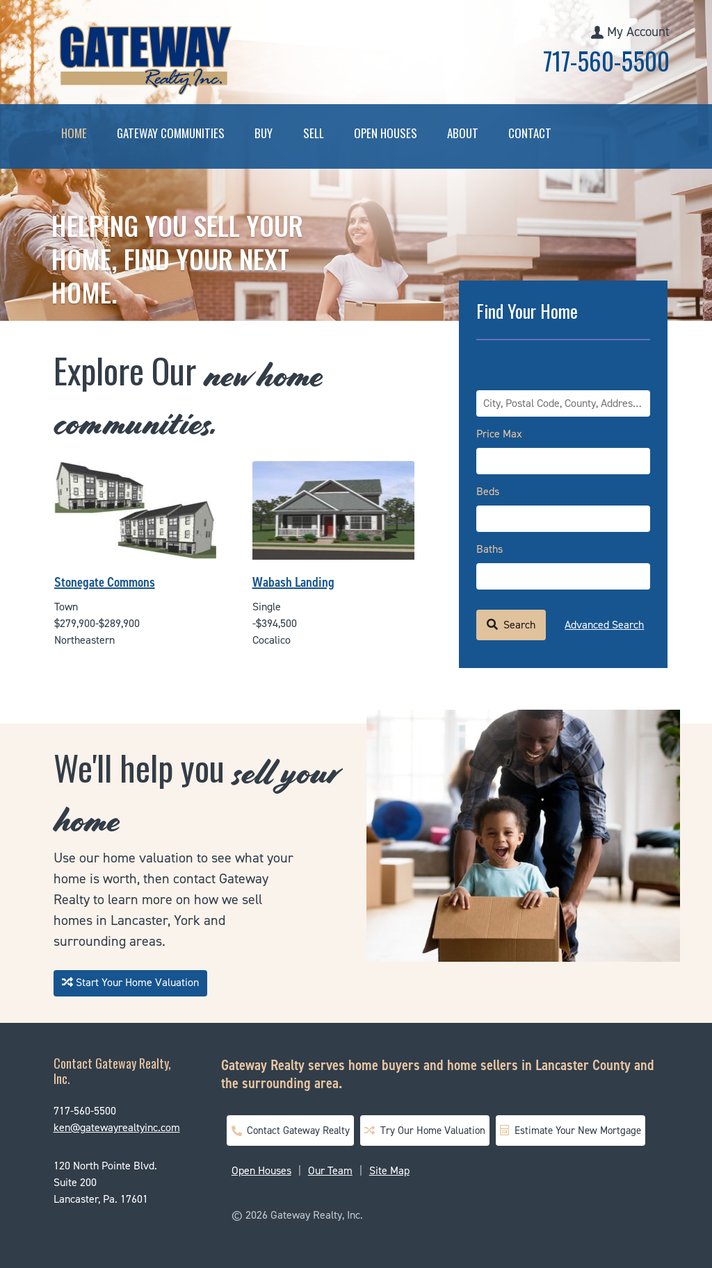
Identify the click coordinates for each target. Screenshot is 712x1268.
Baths (489, 549)
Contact (529, 133)
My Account (638, 31)
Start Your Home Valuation (130, 982)
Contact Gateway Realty (290, 1130)
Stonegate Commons (104, 582)
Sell (313, 133)
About (462, 133)
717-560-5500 (606, 60)
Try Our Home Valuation (424, 1130)
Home (74, 133)
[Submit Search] (511, 625)
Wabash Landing (293, 582)
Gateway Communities (171, 133)
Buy (263, 133)
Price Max (499, 433)
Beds (487, 491)
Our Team (330, 1170)
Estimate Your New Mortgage (570, 1130)
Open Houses (385, 133)
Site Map (389, 1170)
